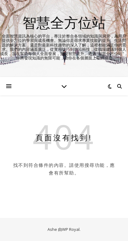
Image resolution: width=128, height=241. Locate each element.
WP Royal (71, 229)
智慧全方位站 (64, 22)
